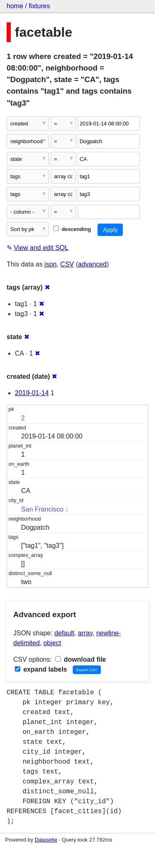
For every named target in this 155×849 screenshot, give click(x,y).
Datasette (46, 840)
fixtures (39, 5)
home (15, 5)
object (52, 642)
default (64, 633)
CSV (67, 264)
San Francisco (42, 509)
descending (72, 229)
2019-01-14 (32, 392)
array (85, 633)
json (51, 264)
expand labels (41, 669)
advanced (92, 264)
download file (80, 659)
